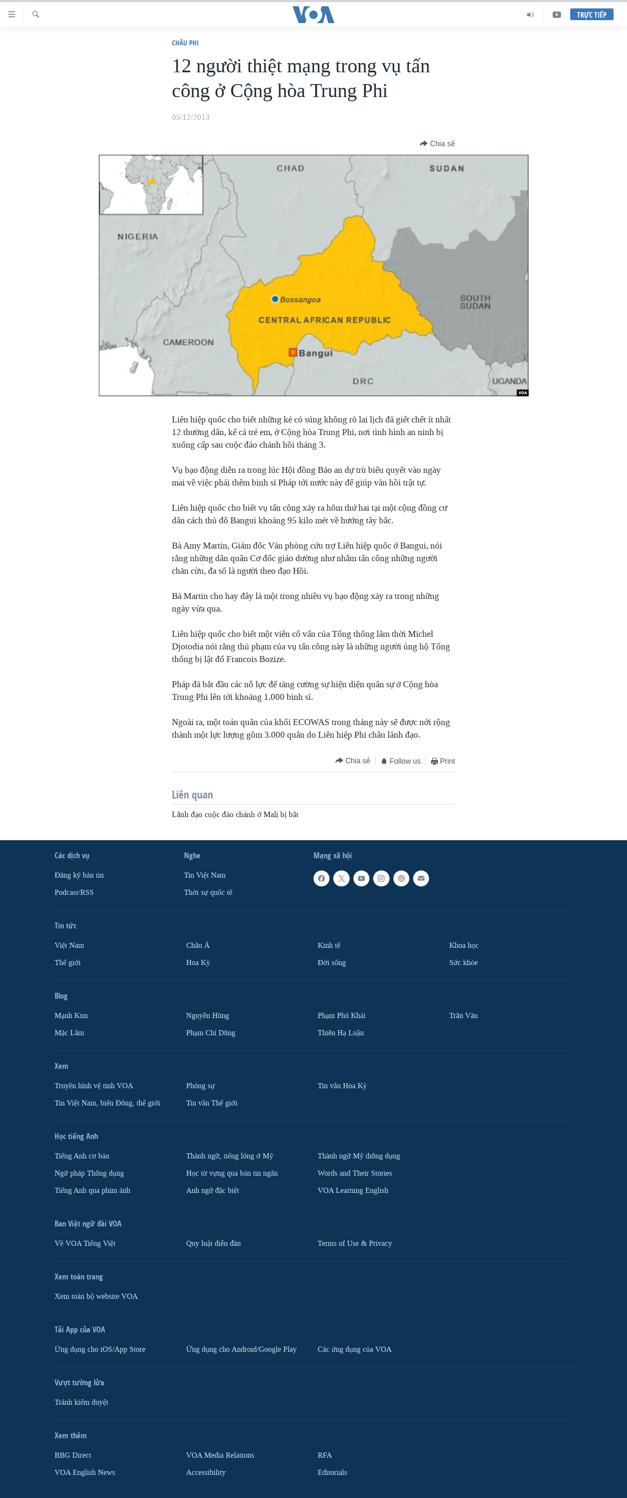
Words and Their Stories (355, 1173)
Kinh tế (329, 945)
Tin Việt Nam (205, 875)
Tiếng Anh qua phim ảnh (92, 1190)
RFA (325, 1455)
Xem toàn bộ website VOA (96, 1296)
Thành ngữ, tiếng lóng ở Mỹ (229, 1155)
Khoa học (464, 945)
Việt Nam (69, 945)
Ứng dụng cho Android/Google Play (241, 1349)
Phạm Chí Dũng (210, 1032)
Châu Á (198, 945)
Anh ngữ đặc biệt (212, 1190)
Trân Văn (463, 1015)
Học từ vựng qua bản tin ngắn (232, 1173)
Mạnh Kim (71, 1015)
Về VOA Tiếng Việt (85, 1243)
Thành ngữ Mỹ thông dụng (359, 1155)
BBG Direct (73, 1455)
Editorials (332, 1472)
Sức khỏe (463, 962)
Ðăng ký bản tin (79, 875)
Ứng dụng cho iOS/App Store (100, 1349)
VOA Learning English (353, 1190)
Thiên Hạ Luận (341, 1032)
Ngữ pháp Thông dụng (89, 1173)
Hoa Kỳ (198, 962)
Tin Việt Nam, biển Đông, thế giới (107, 1103)
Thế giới (68, 962)
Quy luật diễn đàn (213, 1243)
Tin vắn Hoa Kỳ (342, 1085)
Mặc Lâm (69, 1032)
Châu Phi (185, 42)
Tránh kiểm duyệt (81, 1402)
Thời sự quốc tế (208, 892)
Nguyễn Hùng (207, 1015)
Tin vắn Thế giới (211, 1103)
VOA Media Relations (220, 1455)
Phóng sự (200, 1085)
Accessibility (206, 1472)
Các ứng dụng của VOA (355, 1349)
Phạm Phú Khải (342, 1015)
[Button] (437, 143)
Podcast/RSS (74, 892)
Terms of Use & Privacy (355, 1243)
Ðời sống (332, 962)
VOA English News (85, 1472)
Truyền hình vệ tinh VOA (94, 1085)
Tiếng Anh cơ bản (82, 1155)
